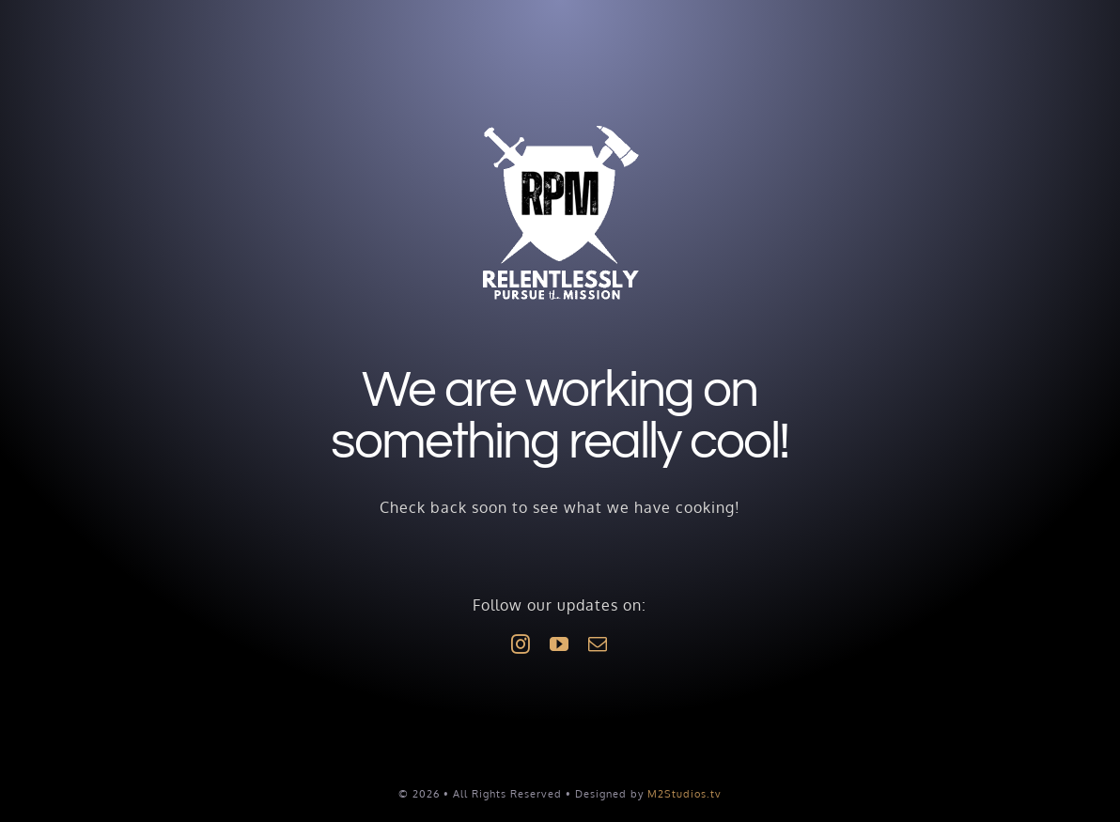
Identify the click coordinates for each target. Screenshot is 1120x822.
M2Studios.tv (684, 793)
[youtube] (559, 644)
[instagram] (521, 644)
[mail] (598, 644)
